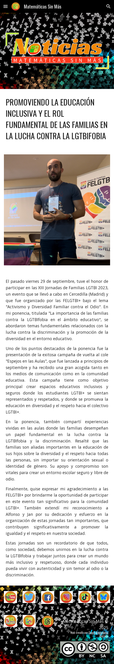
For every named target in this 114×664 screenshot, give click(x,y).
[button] (5, 6)
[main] (57, 118)
